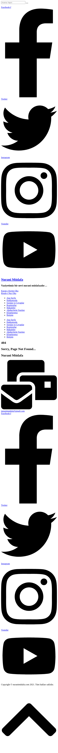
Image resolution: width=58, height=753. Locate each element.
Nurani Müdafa (12, 279)
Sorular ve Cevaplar (15, 303)
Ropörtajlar (12, 305)
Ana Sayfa (11, 298)
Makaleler (11, 308)
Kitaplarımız (12, 313)
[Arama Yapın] (13, 2)
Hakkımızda (12, 300)
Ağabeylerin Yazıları (16, 310)
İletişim (10, 315)
